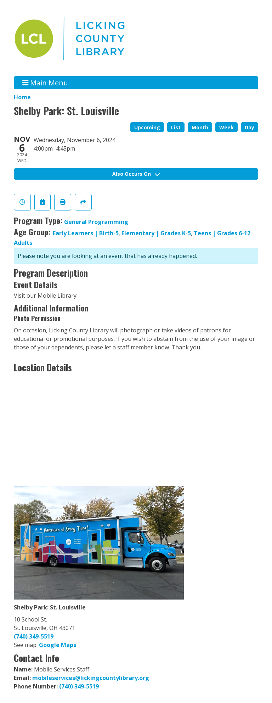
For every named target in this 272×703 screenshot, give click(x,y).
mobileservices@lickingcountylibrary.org (90, 678)
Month (200, 127)
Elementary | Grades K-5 (156, 233)
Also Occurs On (136, 173)
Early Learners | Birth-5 (86, 233)
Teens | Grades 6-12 (222, 233)
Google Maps (57, 645)
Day (249, 127)
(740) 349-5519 (33, 636)
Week (226, 127)
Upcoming (147, 127)
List (176, 127)
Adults (23, 243)
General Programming (96, 222)
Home (22, 97)
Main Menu (45, 83)
